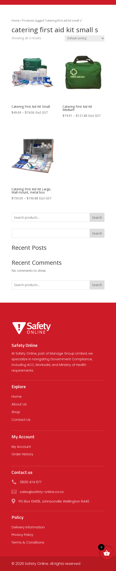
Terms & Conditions (28, 542)
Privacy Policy (22, 534)
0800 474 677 (31, 482)
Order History (22, 454)
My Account (21, 446)
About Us (19, 404)
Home (16, 20)
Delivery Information (28, 527)
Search (97, 217)
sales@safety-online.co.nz (42, 491)
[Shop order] (84, 38)
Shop (16, 411)
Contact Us (21, 419)
